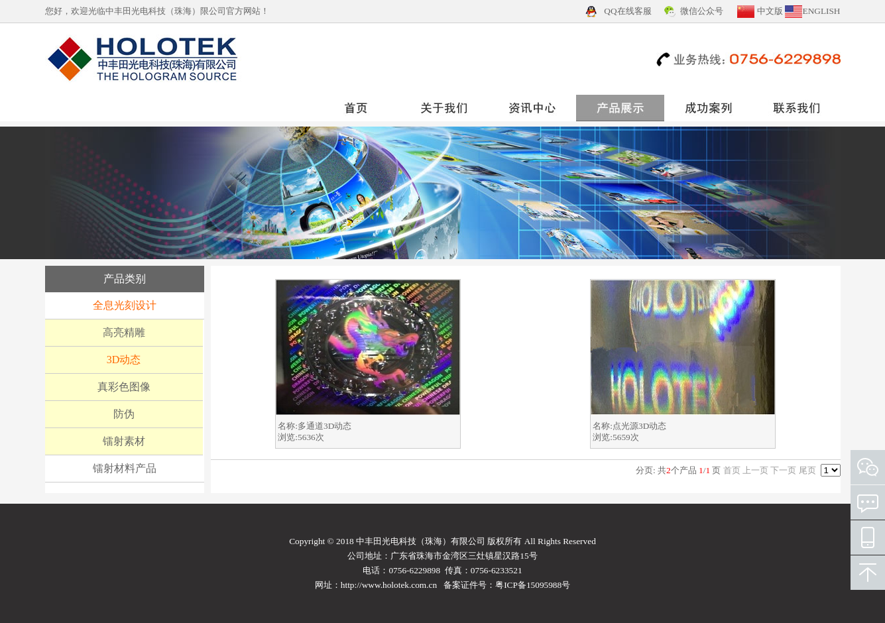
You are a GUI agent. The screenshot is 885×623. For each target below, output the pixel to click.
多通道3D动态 (324, 426)
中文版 (770, 11)
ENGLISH (821, 11)
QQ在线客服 (627, 11)
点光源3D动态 (639, 426)
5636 (307, 437)
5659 (621, 437)
